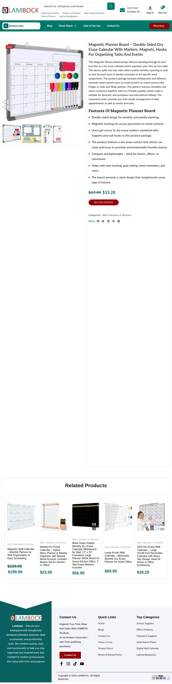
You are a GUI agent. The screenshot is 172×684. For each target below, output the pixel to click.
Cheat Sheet (68, 26)
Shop (38, 25)
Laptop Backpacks (68, 16)
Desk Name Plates (50, 13)
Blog (49, 25)
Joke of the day (92, 25)
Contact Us (113, 25)
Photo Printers (48, 16)
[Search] (111, 6)
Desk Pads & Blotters (94, 13)
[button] (150, 10)
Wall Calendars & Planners (117, 214)
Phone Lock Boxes (71, 13)
